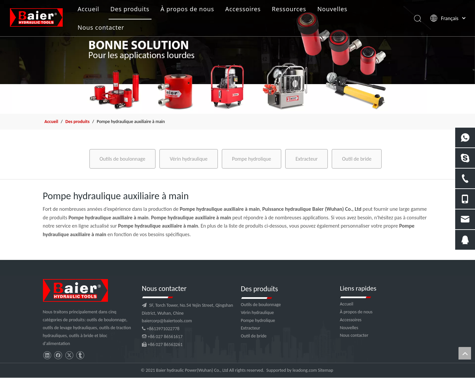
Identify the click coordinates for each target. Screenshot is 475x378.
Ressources (289, 9)
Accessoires (242, 9)
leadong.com (304, 370)
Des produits (129, 9)
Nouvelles (332, 9)
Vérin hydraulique (189, 159)
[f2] (237, 57)
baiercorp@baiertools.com (167, 321)
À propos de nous (187, 9)
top (464, 353)
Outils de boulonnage (123, 159)
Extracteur (306, 159)
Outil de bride (356, 159)
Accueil (88, 9)
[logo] (75, 290)
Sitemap (325, 370)
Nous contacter (101, 27)
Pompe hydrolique (251, 159)
